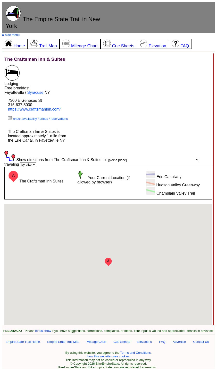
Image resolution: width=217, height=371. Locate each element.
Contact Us (201, 342)
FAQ (162, 342)
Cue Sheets (122, 342)
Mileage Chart (96, 342)
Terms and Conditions (135, 352)
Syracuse (35, 92)
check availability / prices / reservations (38, 119)
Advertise (179, 342)
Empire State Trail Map (63, 342)
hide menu (11, 35)
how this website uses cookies (108, 356)
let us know (43, 331)
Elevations (144, 342)
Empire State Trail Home (23, 342)
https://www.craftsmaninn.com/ (34, 109)
